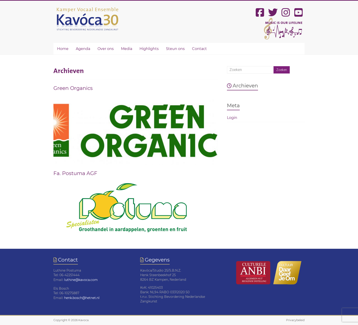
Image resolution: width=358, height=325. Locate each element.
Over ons (105, 49)
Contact (199, 49)
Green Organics (73, 88)
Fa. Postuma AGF (75, 173)
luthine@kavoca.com (81, 280)
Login (232, 117)
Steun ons (175, 49)
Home (62, 49)
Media (126, 49)
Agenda (83, 49)
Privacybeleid (295, 320)
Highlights (149, 49)
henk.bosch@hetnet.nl (82, 298)
